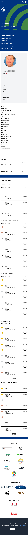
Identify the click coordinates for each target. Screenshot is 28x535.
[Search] (23, 2)
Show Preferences (5, 529)
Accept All (12, 529)
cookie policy (22, 525)
